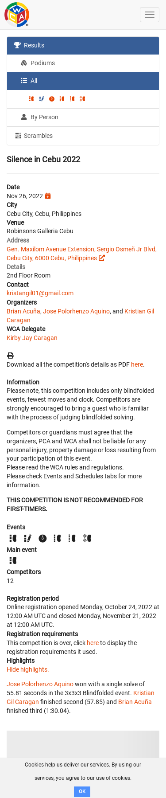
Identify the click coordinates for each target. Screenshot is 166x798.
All (28, 80)
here (137, 364)
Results (29, 45)
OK (82, 791)
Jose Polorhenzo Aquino (76, 311)
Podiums (37, 62)
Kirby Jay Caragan (32, 337)
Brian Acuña (23, 311)
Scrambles (33, 135)
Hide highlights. (28, 669)
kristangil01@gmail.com (40, 293)
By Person (39, 117)
